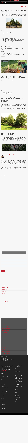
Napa (15, 382)
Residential (16, 359)
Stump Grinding (17, 366)
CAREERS (10, 0)
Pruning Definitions (4, 398)
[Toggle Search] (25, 2)
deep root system (6, 49)
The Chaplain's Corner (5, 287)
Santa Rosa (16, 385)
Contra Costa (17, 387)
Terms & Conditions (4, 400)
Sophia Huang (11, 154)
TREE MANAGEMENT (5, 333)
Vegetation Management (18, 372)
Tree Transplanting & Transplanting (20, 367)
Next (25, 6)
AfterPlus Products (4, 385)
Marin (15, 381)
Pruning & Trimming (6, 314)
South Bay (16, 380)
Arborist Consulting (6, 337)
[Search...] (14, 252)
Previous (22, 6)
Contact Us (2, 380)
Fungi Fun (3, 283)
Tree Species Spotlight (5, 289)
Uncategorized (4, 291)
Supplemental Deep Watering (7, 331)
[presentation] (7, 268)
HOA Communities (17, 356)
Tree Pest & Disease (6, 325)
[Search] (3, 252)
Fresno (16, 383)
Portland (16, 393)
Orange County (17, 390)
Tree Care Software (4, 349)
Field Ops (3, 281)
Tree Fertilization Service (18, 369)
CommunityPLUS (3, 379)
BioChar (2, 386)
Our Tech (2, 391)
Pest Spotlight (4, 285)
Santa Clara (16, 384)
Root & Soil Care (5, 329)
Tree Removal (5, 316)
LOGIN (12, 0)
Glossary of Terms (3, 399)
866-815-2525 (6, 301)
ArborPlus (2, 392)
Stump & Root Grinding (6, 318)
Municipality (16, 358)
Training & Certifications (4, 378)
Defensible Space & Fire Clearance (20, 371)
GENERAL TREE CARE (5, 312)
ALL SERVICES (4, 310)
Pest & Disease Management (19, 368)
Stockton (16, 386)
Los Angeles (16, 389)
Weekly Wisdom (4, 293)
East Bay (16, 378)
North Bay (16, 379)
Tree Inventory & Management (7, 335)
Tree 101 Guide (3, 397)
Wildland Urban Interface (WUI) (7, 344)
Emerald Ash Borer (5, 327)
